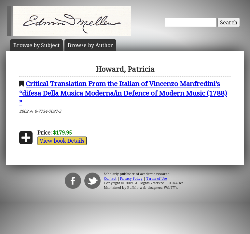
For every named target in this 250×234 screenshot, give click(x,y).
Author (90, 45)
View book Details (62, 140)
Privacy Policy (131, 178)
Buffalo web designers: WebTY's (152, 187)
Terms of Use (156, 178)
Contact (110, 178)
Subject (36, 45)
